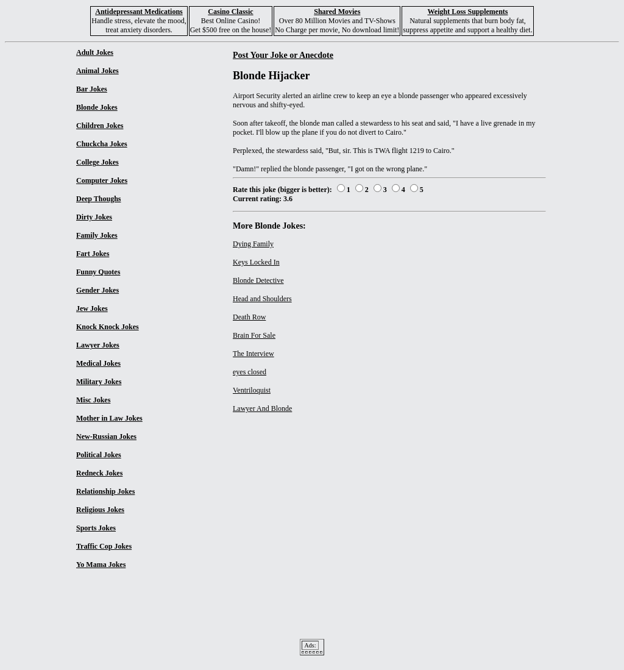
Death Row (249, 317)
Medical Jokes (98, 363)
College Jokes (97, 162)
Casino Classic (230, 11)
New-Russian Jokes (106, 436)
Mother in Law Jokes (109, 418)
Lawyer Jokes (97, 345)
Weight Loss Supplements (467, 11)
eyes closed (249, 372)
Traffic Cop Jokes (104, 546)
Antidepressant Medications (138, 11)
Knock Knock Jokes (107, 327)
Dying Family (253, 244)
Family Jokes (97, 235)
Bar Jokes (91, 89)
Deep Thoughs (98, 198)
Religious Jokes (100, 509)
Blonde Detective (258, 280)
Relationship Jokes (105, 491)
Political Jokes (98, 455)
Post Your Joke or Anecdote (283, 55)
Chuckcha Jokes (101, 144)
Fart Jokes (92, 253)
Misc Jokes (93, 400)
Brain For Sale (254, 335)
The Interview (253, 353)
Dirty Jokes (94, 217)
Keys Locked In (256, 262)
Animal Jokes (97, 70)
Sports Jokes (96, 528)
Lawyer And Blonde (262, 408)
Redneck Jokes (99, 473)
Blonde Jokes (97, 107)
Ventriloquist (252, 390)
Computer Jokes (101, 180)
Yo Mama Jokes (101, 564)
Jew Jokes (92, 308)
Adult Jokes (94, 52)
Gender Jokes (97, 290)
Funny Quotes (98, 272)
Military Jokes (98, 381)
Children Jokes (99, 125)
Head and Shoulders (262, 298)
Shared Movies (337, 11)
